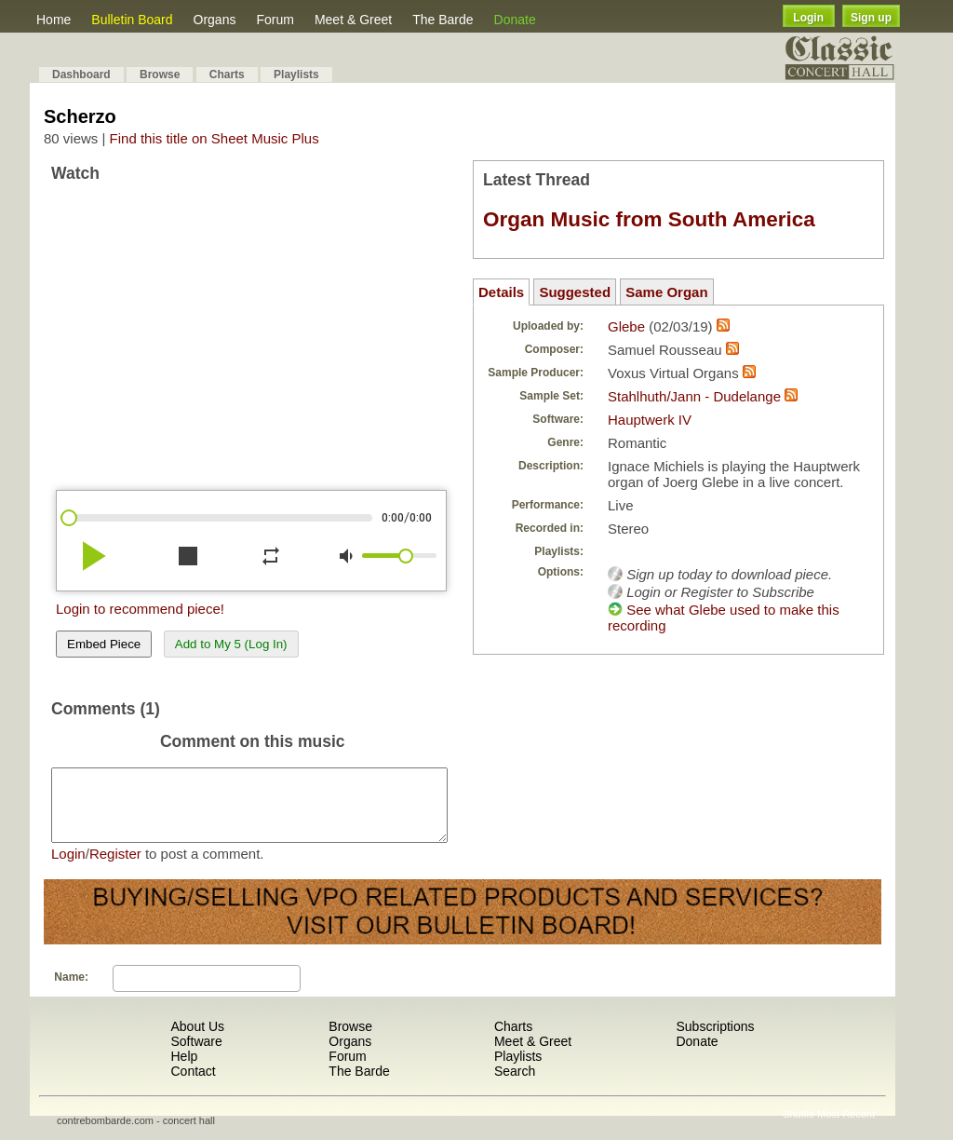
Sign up (871, 17)
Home (53, 19)
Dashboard (81, 74)
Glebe (626, 326)
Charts (227, 74)
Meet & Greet (353, 19)
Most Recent (846, 1127)
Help (183, 1070)
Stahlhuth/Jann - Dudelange (694, 396)
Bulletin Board (131, 19)
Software (195, 1055)
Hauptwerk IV (649, 420)
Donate (515, 19)
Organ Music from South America (649, 219)
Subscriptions (715, 1040)
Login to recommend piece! (140, 609)
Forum (274, 19)
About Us (197, 1040)
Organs (215, 19)
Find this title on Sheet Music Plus (214, 138)
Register (115, 867)
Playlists (296, 74)
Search (514, 1085)
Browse (160, 74)
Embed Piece (104, 644)
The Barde (442, 19)
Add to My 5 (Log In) (231, 644)
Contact (192, 1085)
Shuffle (798, 1127)
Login (808, 17)
